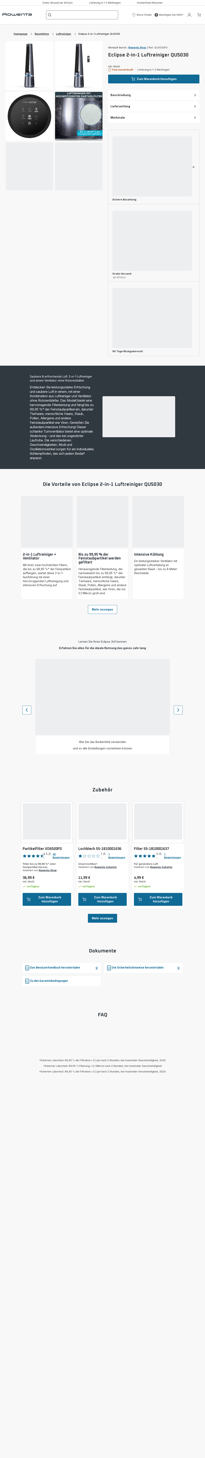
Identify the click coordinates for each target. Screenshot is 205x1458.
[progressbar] (29, 166)
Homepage (20, 33)
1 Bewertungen (116, 856)
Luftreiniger (63, 33)
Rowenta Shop (137, 47)
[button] (142, 15)
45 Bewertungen (61, 856)
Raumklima (42, 33)
